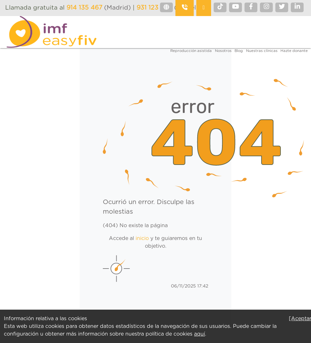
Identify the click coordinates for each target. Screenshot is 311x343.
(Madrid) (100, 8)
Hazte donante (294, 51)
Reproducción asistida (191, 51)
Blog (239, 51)
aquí (199, 334)
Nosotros (223, 51)
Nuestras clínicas (262, 51)
